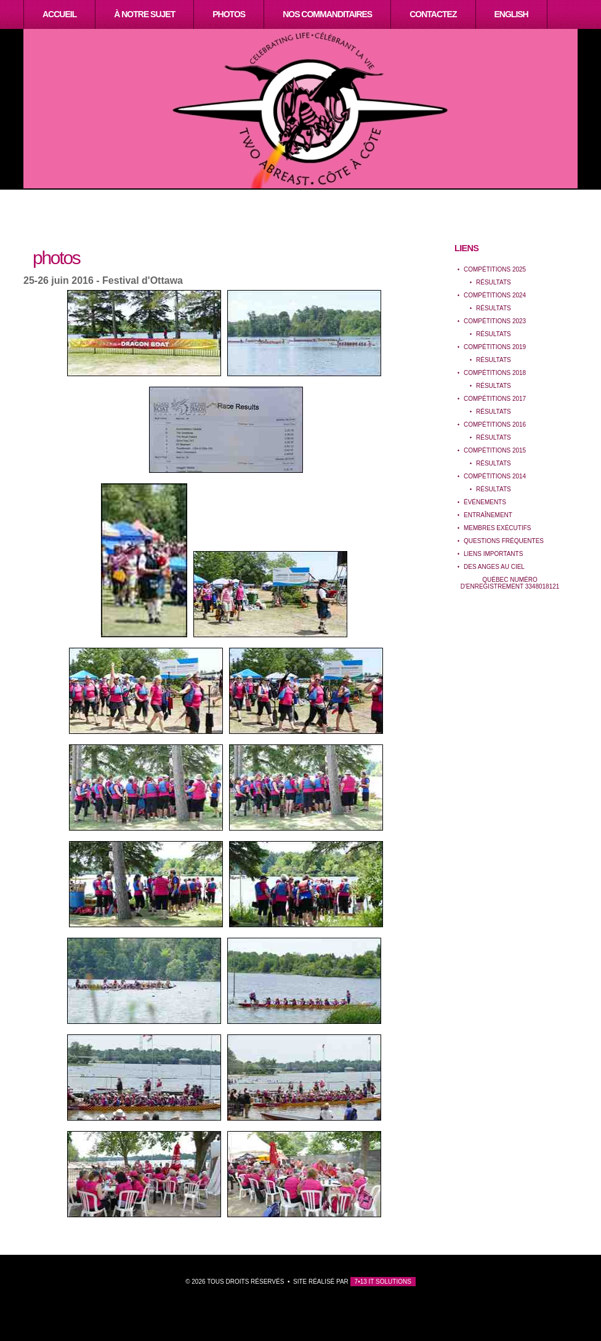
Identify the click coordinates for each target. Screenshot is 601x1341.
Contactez (432, 14)
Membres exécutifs (497, 528)
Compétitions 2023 (495, 321)
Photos (228, 14)
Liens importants (493, 553)
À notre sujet (144, 14)
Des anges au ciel (494, 566)
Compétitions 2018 (495, 372)
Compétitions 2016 (495, 424)
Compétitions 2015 (495, 450)
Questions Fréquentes (504, 541)
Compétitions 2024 (495, 295)
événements (485, 502)
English (511, 14)
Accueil (59, 14)
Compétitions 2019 (495, 347)
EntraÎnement (488, 515)
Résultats (493, 282)
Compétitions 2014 (495, 476)
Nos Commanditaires (327, 14)
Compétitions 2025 (495, 269)
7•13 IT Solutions (383, 1281)
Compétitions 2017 (495, 398)
